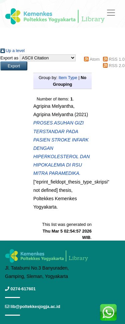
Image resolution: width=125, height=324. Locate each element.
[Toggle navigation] (111, 12)
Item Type (68, 77)
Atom (95, 59)
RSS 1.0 (117, 59)
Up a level (15, 50)
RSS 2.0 (117, 65)
